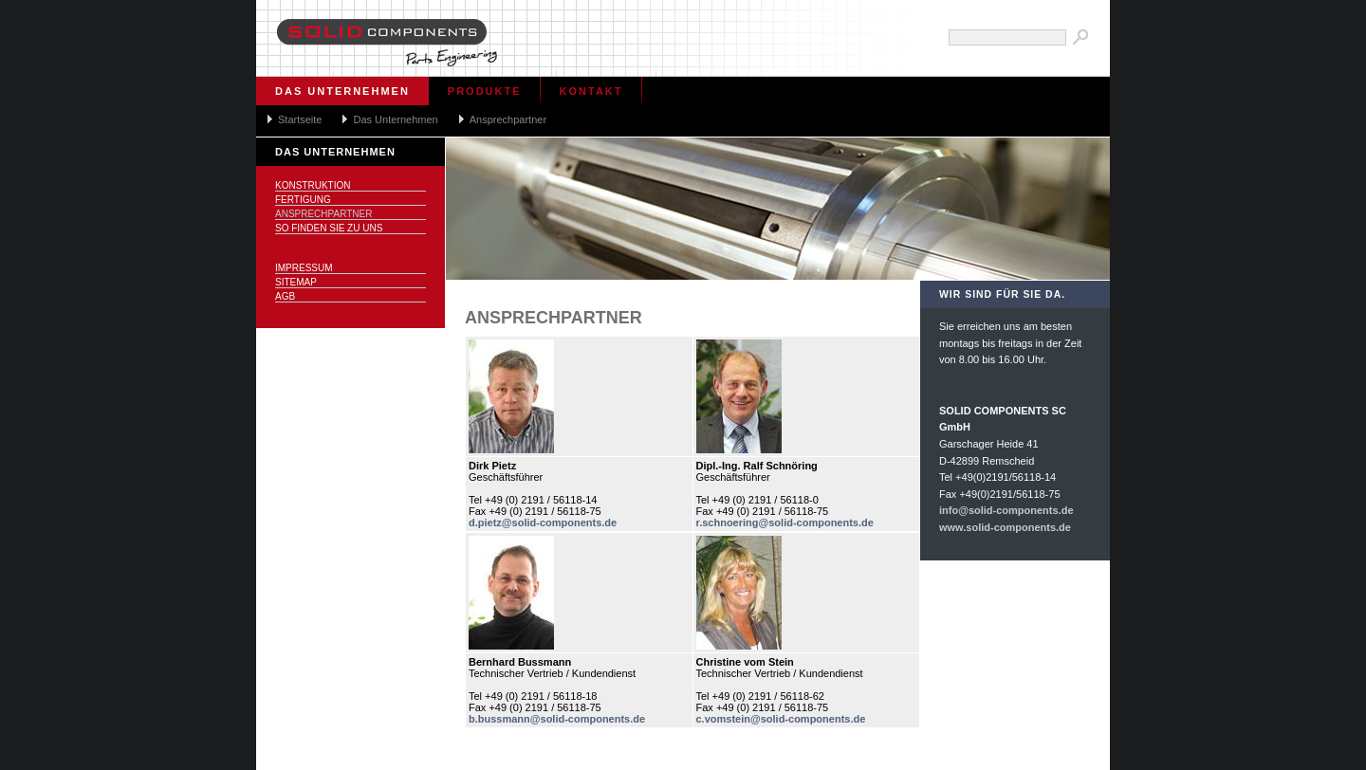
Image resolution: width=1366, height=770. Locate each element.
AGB (285, 296)
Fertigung (303, 199)
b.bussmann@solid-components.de (557, 718)
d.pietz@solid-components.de (543, 522)
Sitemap (296, 282)
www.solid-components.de (1005, 527)
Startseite (300, 119)
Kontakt (591, 91)
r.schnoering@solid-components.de (785, 522)
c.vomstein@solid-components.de (781, 718)
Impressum (304, 268)
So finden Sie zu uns (328, 228)
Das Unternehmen (342, 91)
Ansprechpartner (508, 119)
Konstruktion (312, 185)
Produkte (485, 91)
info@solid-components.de (1006, 510)
